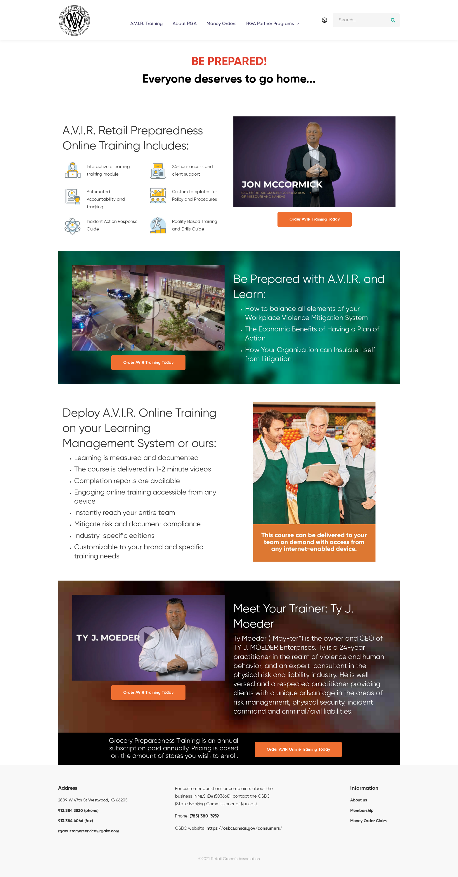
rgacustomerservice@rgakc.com (88, 831)
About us (358, 800)
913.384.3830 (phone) (78, 811)
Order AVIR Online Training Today (298, 749)
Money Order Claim (368, 821)
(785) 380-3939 (204, 816)
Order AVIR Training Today (314, 219)
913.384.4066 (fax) (75, 821)
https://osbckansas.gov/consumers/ (244, 828)
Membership (362, 811)
